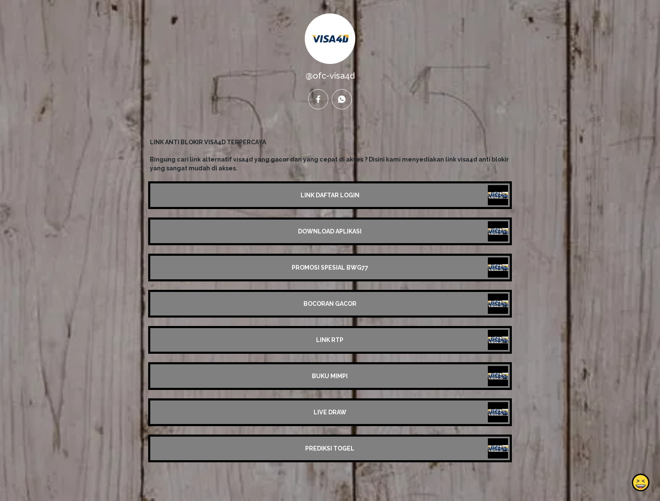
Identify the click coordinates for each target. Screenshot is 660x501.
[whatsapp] (342, 99)
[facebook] (318, 99)
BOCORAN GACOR (330, 303)
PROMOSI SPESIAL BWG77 (330, 267)
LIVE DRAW (330, 412)
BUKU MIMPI (330, 376)
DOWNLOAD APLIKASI (330, 231)
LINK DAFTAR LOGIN (330, 195)
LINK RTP (329, 340)
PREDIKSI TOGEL (329, 448)
